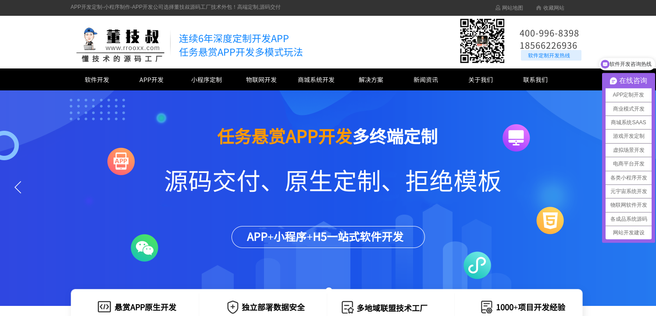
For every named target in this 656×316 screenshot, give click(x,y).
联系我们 (535, 79)
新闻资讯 (426, 79)
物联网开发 (261, 79)
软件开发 (97, 79)
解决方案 (371, 79)
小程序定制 (206, 79)
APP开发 (151, 79)
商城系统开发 (316, 79)
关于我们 (480, 79)
